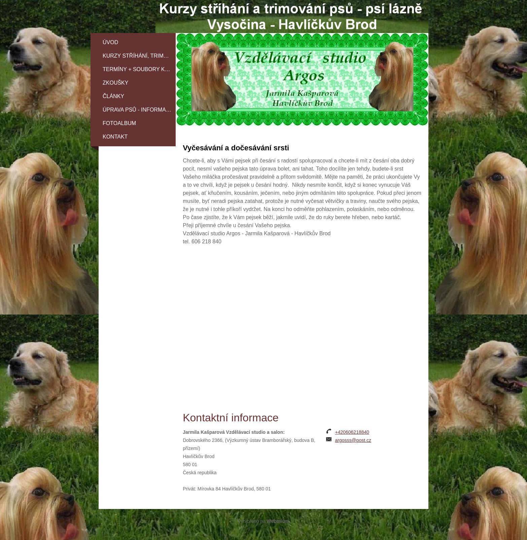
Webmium (278, 521)
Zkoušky (115, 83)
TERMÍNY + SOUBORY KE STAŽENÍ (139, 69)
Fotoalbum (119, 123)
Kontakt (115, 137)
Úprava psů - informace (138, 110)
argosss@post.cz (353, 440)
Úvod (110, 42)
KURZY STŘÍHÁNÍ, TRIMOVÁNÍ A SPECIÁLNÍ (139, 56)
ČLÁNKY (113, 96)
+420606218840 (352, 432)
